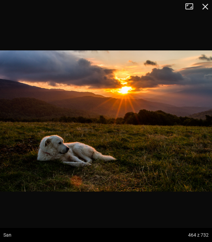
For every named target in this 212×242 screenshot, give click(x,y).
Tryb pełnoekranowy (192, 6)
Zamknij (205, 6)
